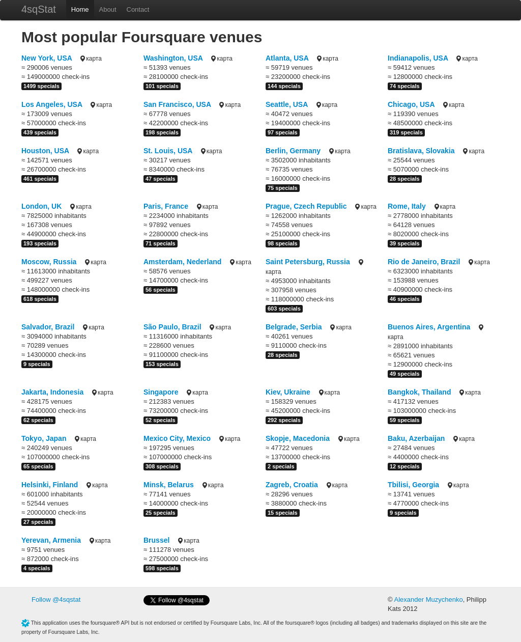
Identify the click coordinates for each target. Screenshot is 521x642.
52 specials (161, 420)
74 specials (405, 86)
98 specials (283, 243)
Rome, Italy (407, 206)
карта (90, 58)
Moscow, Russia (48, 262)
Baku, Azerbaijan (416, 438)
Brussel (156, 540)
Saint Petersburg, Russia (308, 262)
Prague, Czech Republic (306, 206)
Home (80, 9)
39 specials (405, 243)
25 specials (161, 513)
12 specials (405, 466)
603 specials (284, 308)
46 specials (405, 299)
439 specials (39, 132)
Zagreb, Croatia (292, 485)
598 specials (162, 568)
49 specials (405, 374)
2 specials (281, 466)
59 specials (405, 420)
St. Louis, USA (167, 151)
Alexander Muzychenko (428, 599)
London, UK (41, 206)
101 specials (162, 86)
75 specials (283, 188)
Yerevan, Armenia (51, 540)
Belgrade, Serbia (294, 327)
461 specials (39, 179)
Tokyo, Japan (43, 438)
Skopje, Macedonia (298, 438)
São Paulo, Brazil (172, 327)
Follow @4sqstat (56, 599)
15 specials (283, 513)
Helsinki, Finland (49, 485)
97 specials (283, 132)
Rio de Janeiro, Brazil (424, 262)
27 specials (38, 522)
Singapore (160, 392)
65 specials (38, 466)
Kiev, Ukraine (288, 392)
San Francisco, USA (177, 104)
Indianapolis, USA (418, 58)
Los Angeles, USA (51, 104)
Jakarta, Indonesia (52, 392)
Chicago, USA (411, 104)
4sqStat (38, 9)
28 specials (405, 179)
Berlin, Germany (293, 151)
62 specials (38, 420)
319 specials (406, 132)
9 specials (36, 364)
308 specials (162, 466)
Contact (138, 9)
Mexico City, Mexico (177, 438)
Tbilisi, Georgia (413, 485)
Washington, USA (172, 58)
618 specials (39, 299)
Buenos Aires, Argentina (429, 327)
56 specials (161, 290)
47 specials (161, 179)
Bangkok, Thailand (419, 392)
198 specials (162, 132)
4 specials (36, 568)
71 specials (161, 243)
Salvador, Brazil (47, 327)
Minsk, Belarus (168, 485)
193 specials (39, 243)
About (108, 9)
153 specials (162, 364)
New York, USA (46, 58)
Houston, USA (45, 151)
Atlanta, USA (287, 58)
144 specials (284, 86)
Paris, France (165, 206)
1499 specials (41, 86)
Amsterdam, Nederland (182, 262)
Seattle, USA (287, 104)
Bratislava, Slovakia (421, 151)
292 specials (284, 420)
